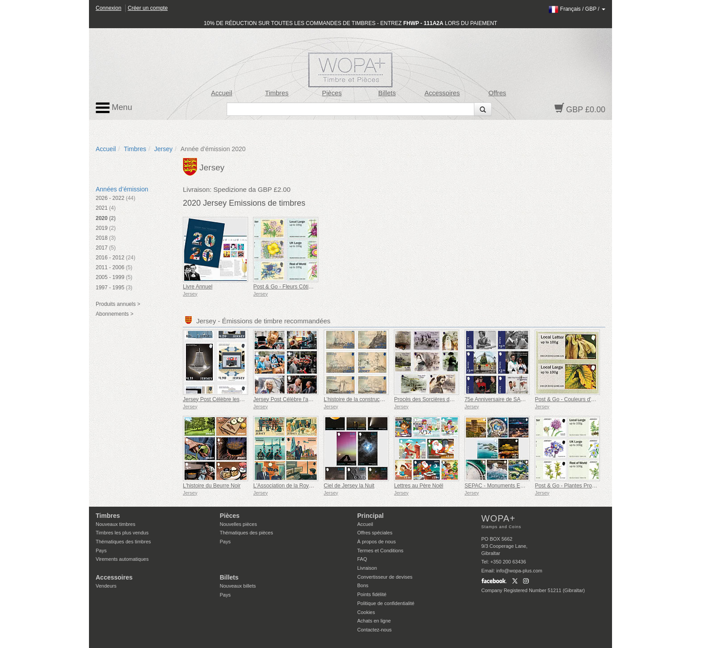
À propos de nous (376, 541)
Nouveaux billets (238, 586)
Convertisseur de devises (385, 577)
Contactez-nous (374, 629)
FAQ (362, 559)
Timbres (277, 93)
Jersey (163, 148)
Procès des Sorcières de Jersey (431, 399)
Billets (387, 93)
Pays (101, 550)
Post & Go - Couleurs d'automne (573, 399)
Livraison (367, 568)
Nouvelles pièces (238, 524)
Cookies (366, 612)
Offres (497, 93)
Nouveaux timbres (115, 524)
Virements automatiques (122, 559)
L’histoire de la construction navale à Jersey (375, 399)
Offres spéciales (375, 532)
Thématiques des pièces (246, 532)
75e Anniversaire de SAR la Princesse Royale (519, 399)
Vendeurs (106, 586)
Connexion (108, 8)
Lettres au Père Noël (418, 486)
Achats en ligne (374, 620)
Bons (362, 585)
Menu (114, 107)
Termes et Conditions (380, 550)
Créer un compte (148, 8)
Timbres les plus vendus (122, 532)
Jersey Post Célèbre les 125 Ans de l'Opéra (235, 399)
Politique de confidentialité (385, 603)
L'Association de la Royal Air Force (294, 486)
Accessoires (442, 93)
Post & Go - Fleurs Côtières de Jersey (298, 287)
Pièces (332, 93)
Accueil (221, 93)
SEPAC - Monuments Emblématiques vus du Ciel (523, 486)
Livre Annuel (197, 287)
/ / (577, 9)
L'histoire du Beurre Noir (212, 486)
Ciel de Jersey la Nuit (349, 486)
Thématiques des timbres (123, 541)
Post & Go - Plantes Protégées (571, 486)
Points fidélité (371, 594)
